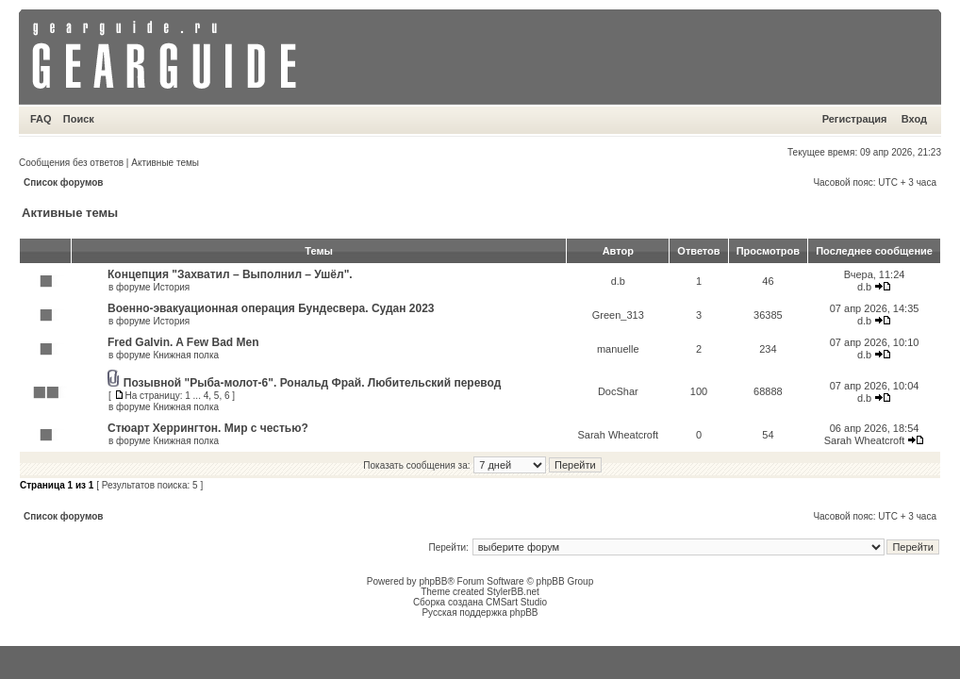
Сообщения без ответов (71, 162)
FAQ (41, 118)
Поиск (78, 118)
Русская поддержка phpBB (480, 612)
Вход (914, 118)
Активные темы (165, 162)
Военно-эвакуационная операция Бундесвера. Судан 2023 (271, 308)
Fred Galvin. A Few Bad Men (183, 342)
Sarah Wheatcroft (617, 434)
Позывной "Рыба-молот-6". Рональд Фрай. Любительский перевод (313, 382)
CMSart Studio (516, 602)
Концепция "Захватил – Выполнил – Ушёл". (230, 274)
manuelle (618, 349)
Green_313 (618, 315)
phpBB (433, 581)
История (171, 287)
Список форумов (64, 182)
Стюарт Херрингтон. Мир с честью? (208, 428)
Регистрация (854, 118)
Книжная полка (186, 355)
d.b (618, 281)
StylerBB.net (513, 592)
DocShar (618, 391)
